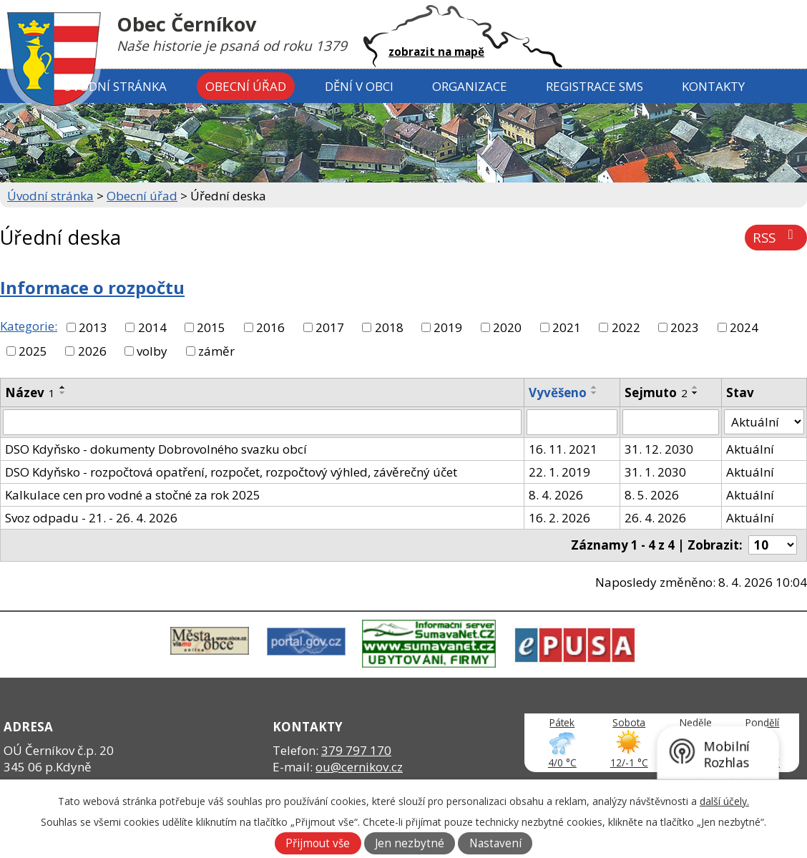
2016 (270, 327)
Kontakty (713, 86)
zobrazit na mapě (436, 51)
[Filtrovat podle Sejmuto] (670, 422)
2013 (93, 327)
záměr (216, 351)
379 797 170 (356, 750)
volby (152, 351)
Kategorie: (28, 326)
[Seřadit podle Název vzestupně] (63, 387)
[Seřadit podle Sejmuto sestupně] (695, 393)
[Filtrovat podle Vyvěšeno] (572, 422)
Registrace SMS (594, 86)
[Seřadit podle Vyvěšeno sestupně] (594, 393)
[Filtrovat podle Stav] (764, 422)
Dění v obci (359, 86)
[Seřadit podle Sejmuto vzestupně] (695, 387)
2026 (92, 351)
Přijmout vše (317, 843)
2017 (330, 327)
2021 (566, 327)
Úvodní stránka (115, 86)
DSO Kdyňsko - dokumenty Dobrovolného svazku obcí (156, 449)
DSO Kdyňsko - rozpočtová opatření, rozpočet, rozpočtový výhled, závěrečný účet (231, 472)
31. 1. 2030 (655, 472)
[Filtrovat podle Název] (262, 422)
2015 (211, 327)
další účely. (724, 801)
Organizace (469, 86)
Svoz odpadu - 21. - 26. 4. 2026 (91, 518)
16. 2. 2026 (559, 518)
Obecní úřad (245, 86)
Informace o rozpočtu (92, 287)
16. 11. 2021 (563, 449)
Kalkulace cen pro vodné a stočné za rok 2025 (132, 495)
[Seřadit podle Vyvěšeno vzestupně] (594, 387)
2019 (448, 327)
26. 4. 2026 (655, 518)
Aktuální (750, 449)
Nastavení (495, 843)
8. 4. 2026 (556, 495)
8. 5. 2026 (652, 495)
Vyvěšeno (558, 392)
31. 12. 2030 (659, 449)
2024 (744, 327)
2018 (389, 327)
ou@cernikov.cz (359, 767)
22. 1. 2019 (559, 472)
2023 (684, 327)
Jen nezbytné (409, 843)
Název (30, 392)
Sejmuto (656, 392)
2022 (626, 327)
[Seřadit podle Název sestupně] (63, 393)
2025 (33, 351)
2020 (507, 327)
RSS (776, 237)
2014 (152, 327)
